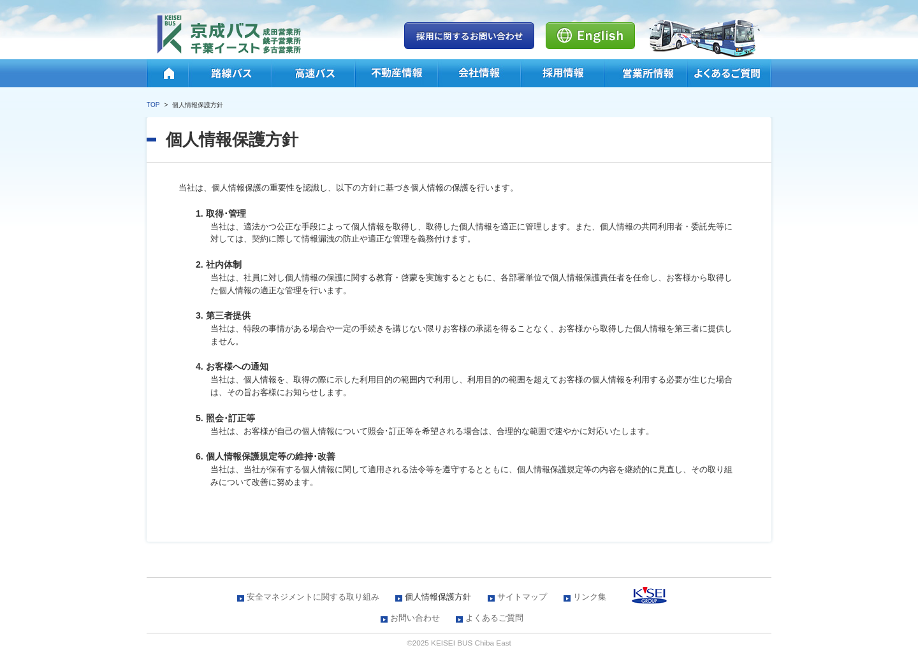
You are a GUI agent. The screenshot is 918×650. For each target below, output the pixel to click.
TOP (153, 104)
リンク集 (589, 597)
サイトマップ (522, 597)
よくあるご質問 (494, 618)
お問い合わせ (415, 618)
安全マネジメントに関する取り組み (313, 597)
